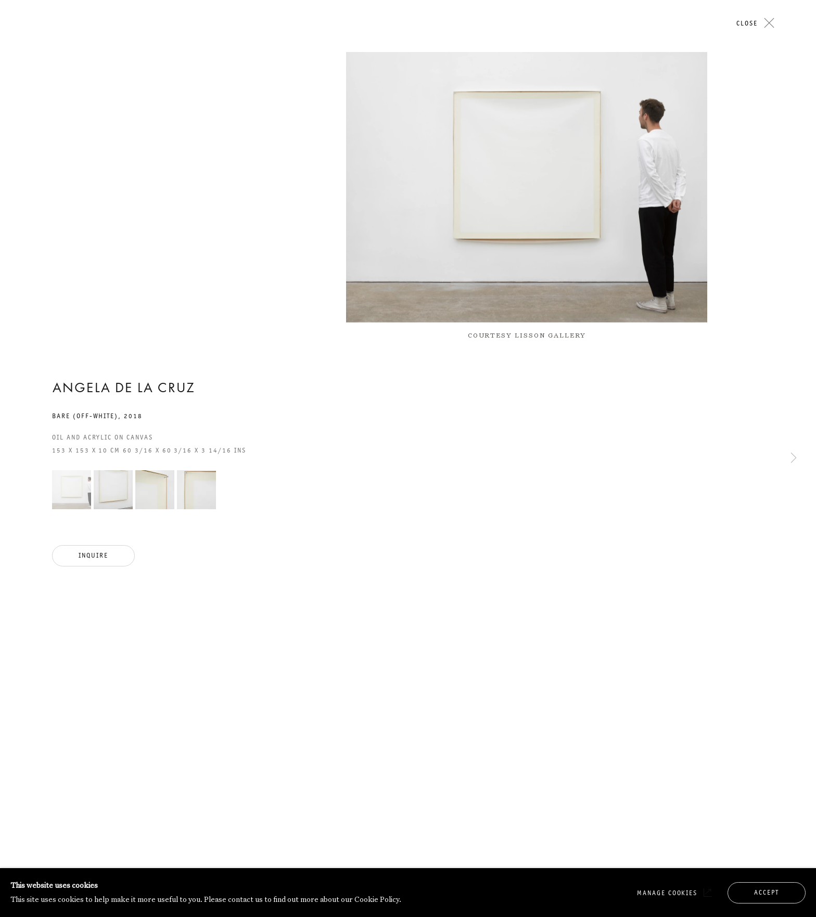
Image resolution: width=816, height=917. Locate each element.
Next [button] (793, 144)
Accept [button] (766, 892)
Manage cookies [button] (667, 893)
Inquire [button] (93, 555)
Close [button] (747, 23)
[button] (71, 489)
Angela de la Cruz (123, 389)
